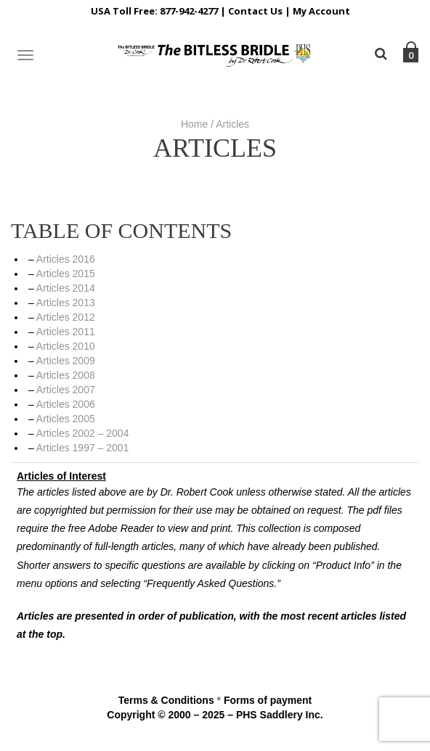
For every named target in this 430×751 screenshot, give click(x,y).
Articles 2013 (65, 302)
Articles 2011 (65, 331)
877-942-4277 (189, 10)
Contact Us (255, 10)
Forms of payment (268, 700)
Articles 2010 (65, 346)
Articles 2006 (65, 404)
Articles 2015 (65, 273)
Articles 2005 (65, 418)
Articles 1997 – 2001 (82, 448)
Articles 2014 (65, 288)
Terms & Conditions (166, 700)
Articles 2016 (65, 259)
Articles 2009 (65, 360)
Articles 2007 (65, 389)
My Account (321, 10)
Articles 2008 (65, 375)
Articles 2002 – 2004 (82, 433)
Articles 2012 (65, 317)
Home (194, 124)
